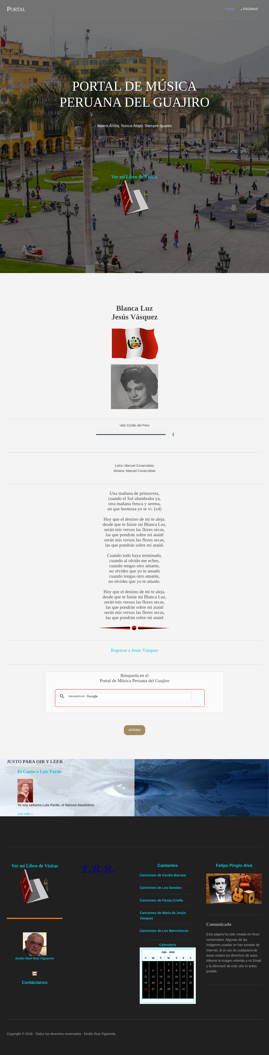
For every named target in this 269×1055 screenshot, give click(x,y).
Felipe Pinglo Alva (234, 865)
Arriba (134, 730)
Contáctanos (34, 982)
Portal (16, 8)
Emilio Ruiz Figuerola (99, 1033)
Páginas (250, 9)
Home (230, 9)
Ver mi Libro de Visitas (134, 176)
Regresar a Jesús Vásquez (134, 650)
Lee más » (25, 814)
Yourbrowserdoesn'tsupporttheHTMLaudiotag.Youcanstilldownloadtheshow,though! (134, 434)
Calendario (167, 944)
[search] (129, 696)
